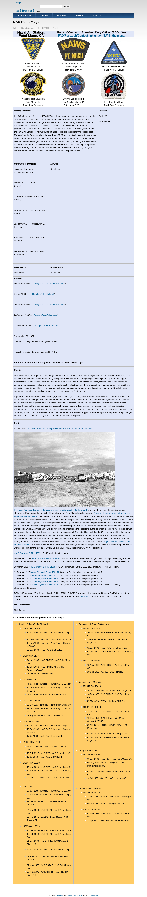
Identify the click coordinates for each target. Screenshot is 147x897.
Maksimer (94, 895)
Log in (19, 2)
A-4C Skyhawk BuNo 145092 (28, 553)
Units (95, 15)
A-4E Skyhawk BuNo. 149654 (46, 558)
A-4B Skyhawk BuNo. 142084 (43, 567)
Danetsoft (60, 895)
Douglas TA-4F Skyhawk (45, 315)
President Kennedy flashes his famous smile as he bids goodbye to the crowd (50, 510)
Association (24, 15)
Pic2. (88, 596)
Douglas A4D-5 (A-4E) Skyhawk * (49, 304)
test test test (24, 10)
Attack (79, 15)
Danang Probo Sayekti (74, 895)
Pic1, (83, 596)
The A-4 (44, 15)
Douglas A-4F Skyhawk (43, 294)
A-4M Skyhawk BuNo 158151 (45, 572)
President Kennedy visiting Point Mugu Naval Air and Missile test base (60, 428)
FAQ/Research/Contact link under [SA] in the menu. (91, 35)
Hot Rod (61, 15)
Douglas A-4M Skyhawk (46, 325)
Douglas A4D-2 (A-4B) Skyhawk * (49, 283)
